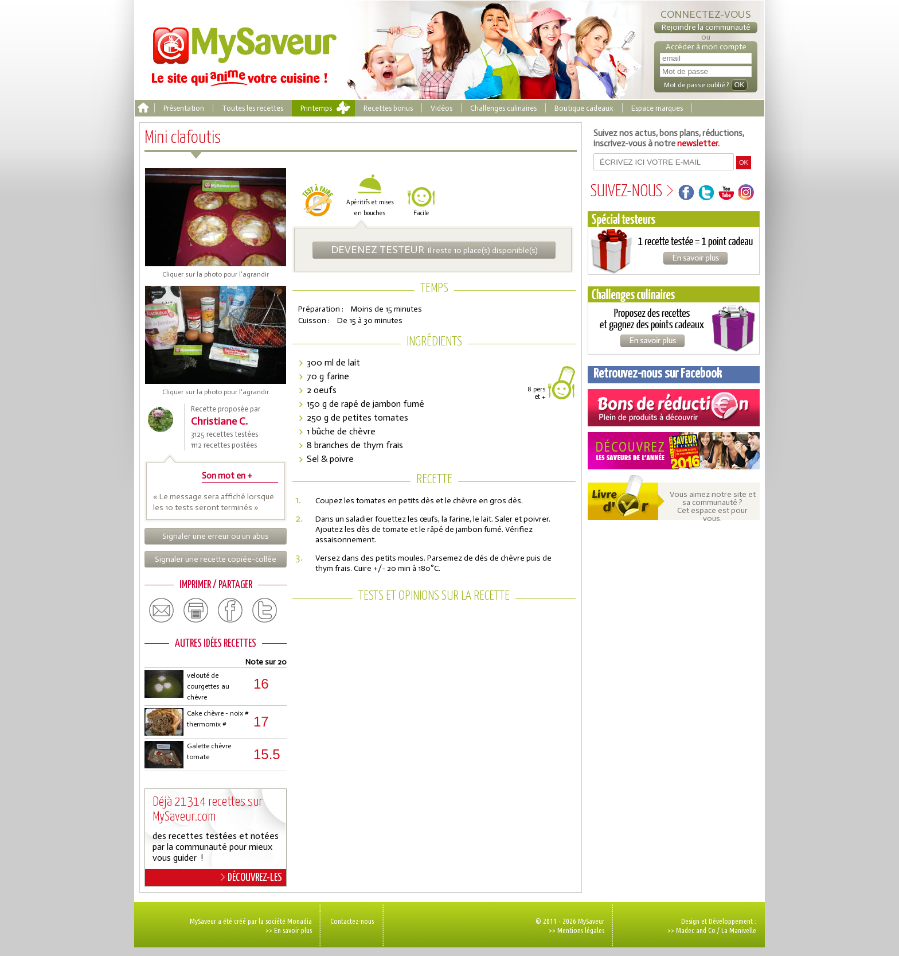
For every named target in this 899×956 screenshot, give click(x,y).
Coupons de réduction (674, 407)
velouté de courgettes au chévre (208, 686)
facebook (230, 610)
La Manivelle (738, 930)
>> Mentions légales (576, 930)
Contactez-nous (352, 921)
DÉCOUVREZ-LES (251, 877)
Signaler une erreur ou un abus (215, 536)
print (196, 610)
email (161, 610)
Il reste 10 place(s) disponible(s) (434, 249)
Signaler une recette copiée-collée (215, 559)
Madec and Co (696, 930)
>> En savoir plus (288, 930)
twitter (264, 610)
